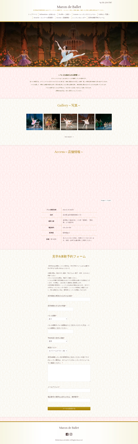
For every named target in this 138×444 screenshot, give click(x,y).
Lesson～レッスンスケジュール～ (84, 14)
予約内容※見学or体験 (56, 338)
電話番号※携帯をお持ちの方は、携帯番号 (63, 397)
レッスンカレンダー (79, 18)
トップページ (32, 14)
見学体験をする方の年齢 (57, 306)
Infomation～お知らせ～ (48, 14)
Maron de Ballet (69, 7)
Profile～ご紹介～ (65, 14)
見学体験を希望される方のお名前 (60, 296)
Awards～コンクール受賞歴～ (44, 18)
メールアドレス (54, 387)
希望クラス (52, 348)
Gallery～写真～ (104, 14)
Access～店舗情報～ (63, 18)
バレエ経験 (52, 316)
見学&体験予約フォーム (96, 18)
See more (69, 137)
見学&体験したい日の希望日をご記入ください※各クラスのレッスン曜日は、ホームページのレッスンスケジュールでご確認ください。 (68, 360)
